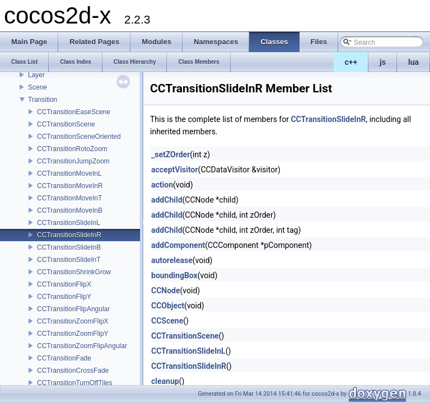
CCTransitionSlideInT (69, 260)
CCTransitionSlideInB (69, 247)
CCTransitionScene (66, 124)
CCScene (167, 320)
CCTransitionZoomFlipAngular (82, 346)
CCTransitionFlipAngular (73, 309)
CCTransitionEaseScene (73, 112)
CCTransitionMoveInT (69, 198)
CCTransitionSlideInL (68, 223)
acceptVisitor (174, 169)
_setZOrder (170, 154)
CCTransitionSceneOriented (79, 136)
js (383, 62)
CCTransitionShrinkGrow (74, 272)
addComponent (178, 245)
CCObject (167, 305)
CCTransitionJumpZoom (73, 161)
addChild (167, 199)
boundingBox (174, 275)
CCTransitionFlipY (64, 297)
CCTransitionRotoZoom (72, 149)
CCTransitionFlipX (64, 284)
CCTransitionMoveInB (69, 210)
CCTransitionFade (64, 358)
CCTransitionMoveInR (70, 186)
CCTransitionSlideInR (69, 235)
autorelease (172, 260)
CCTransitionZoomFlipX (73, 321)
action (162, 184)
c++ (351, 62)
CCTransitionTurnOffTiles (74, 383)
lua (413, 62)
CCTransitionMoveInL (69, 173)
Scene (37, 87)
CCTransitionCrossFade (73, 370)
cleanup (165, 381)
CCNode (165, 290)
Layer (36, 75)
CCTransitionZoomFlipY (73, 334)
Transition (42, 100)
